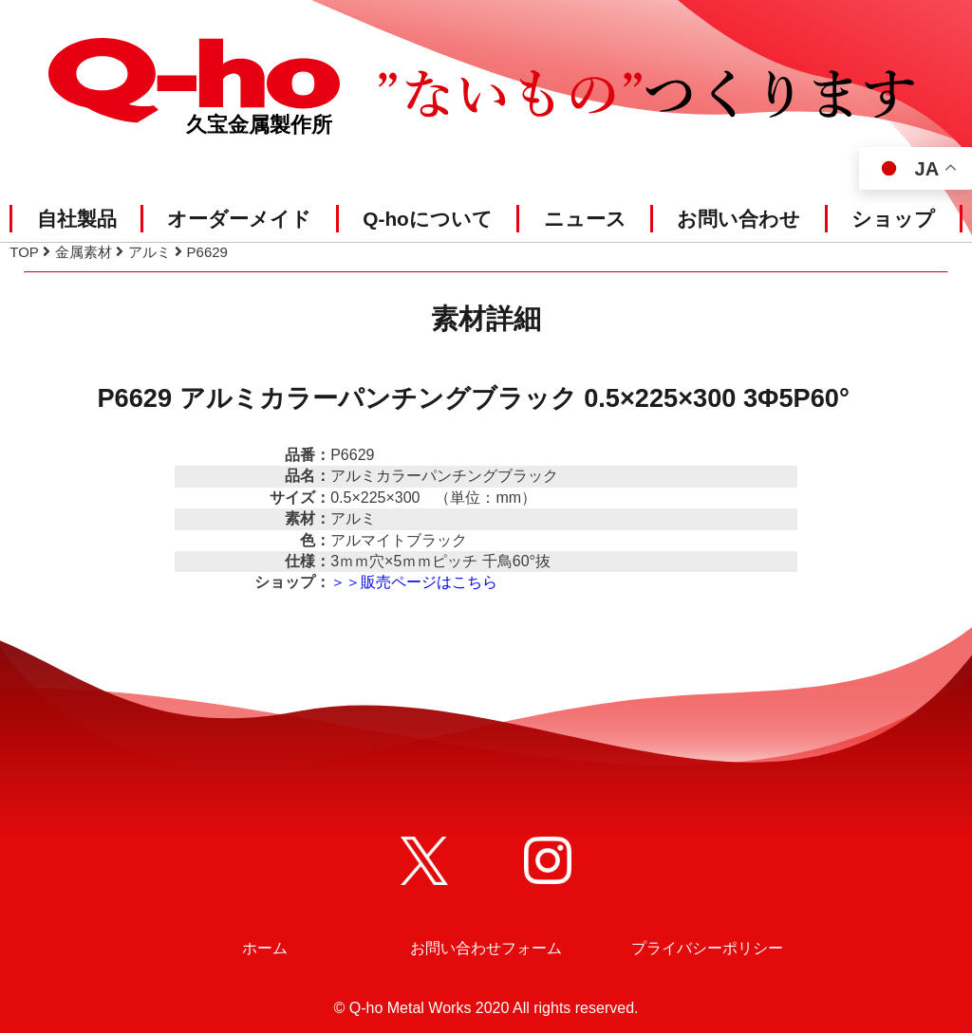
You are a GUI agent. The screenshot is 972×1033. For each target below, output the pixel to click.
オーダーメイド (239, 219)
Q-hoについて (428, 219)
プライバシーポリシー (707, 948)
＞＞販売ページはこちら (413, 582)
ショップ (893, 219)
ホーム (265, 948)
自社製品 (77, 219)
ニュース (585, 219)
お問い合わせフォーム (486, 948)
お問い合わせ (738, 219)
